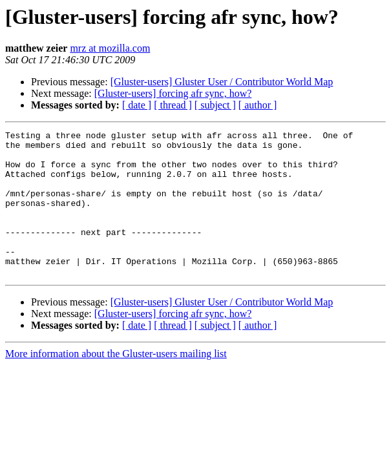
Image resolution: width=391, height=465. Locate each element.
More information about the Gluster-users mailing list (116, 382)
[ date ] (136, 104)
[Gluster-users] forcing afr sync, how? (173, 93)
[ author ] (257, 104)
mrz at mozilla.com (110, 48)
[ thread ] (173, 104)
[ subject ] (215, 104)
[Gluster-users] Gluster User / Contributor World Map (222, 81)
